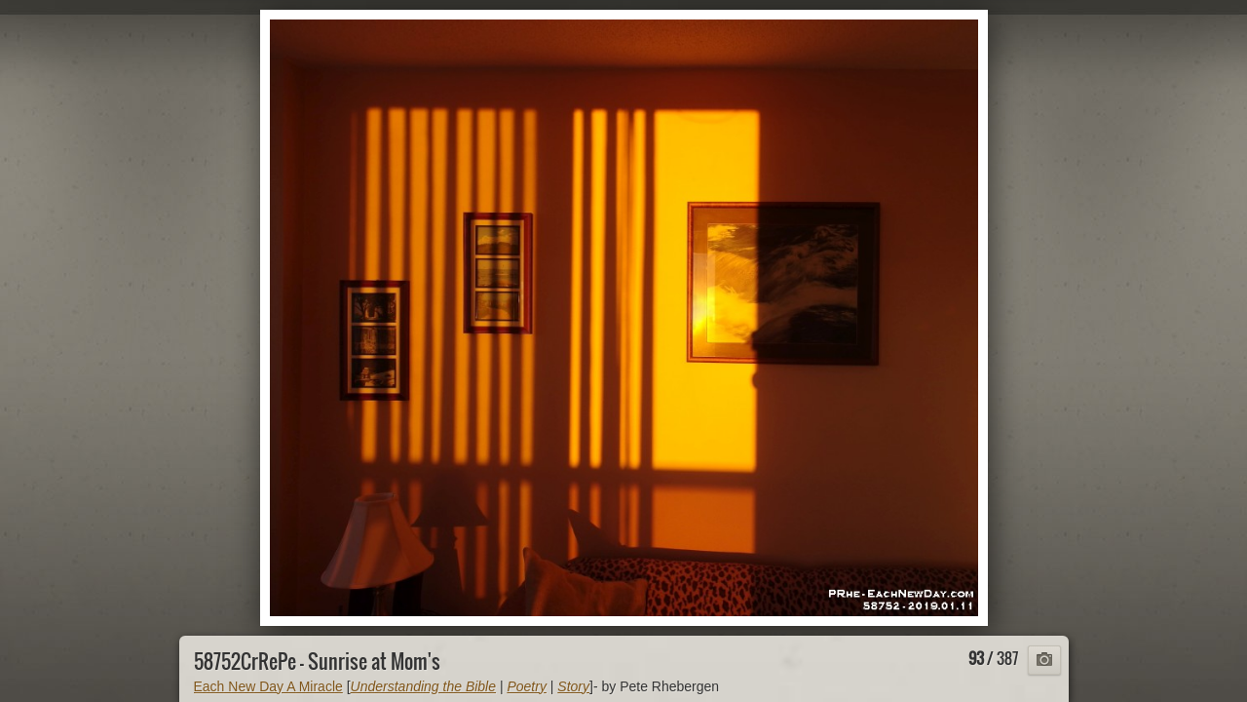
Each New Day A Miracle (268, 686)
